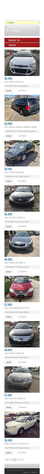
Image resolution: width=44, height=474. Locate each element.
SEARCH (11, 45)
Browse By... (13, 40)
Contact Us (34, 472)
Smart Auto (19, 10)
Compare (23, 90)
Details (8, 91)
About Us (26, 472)
